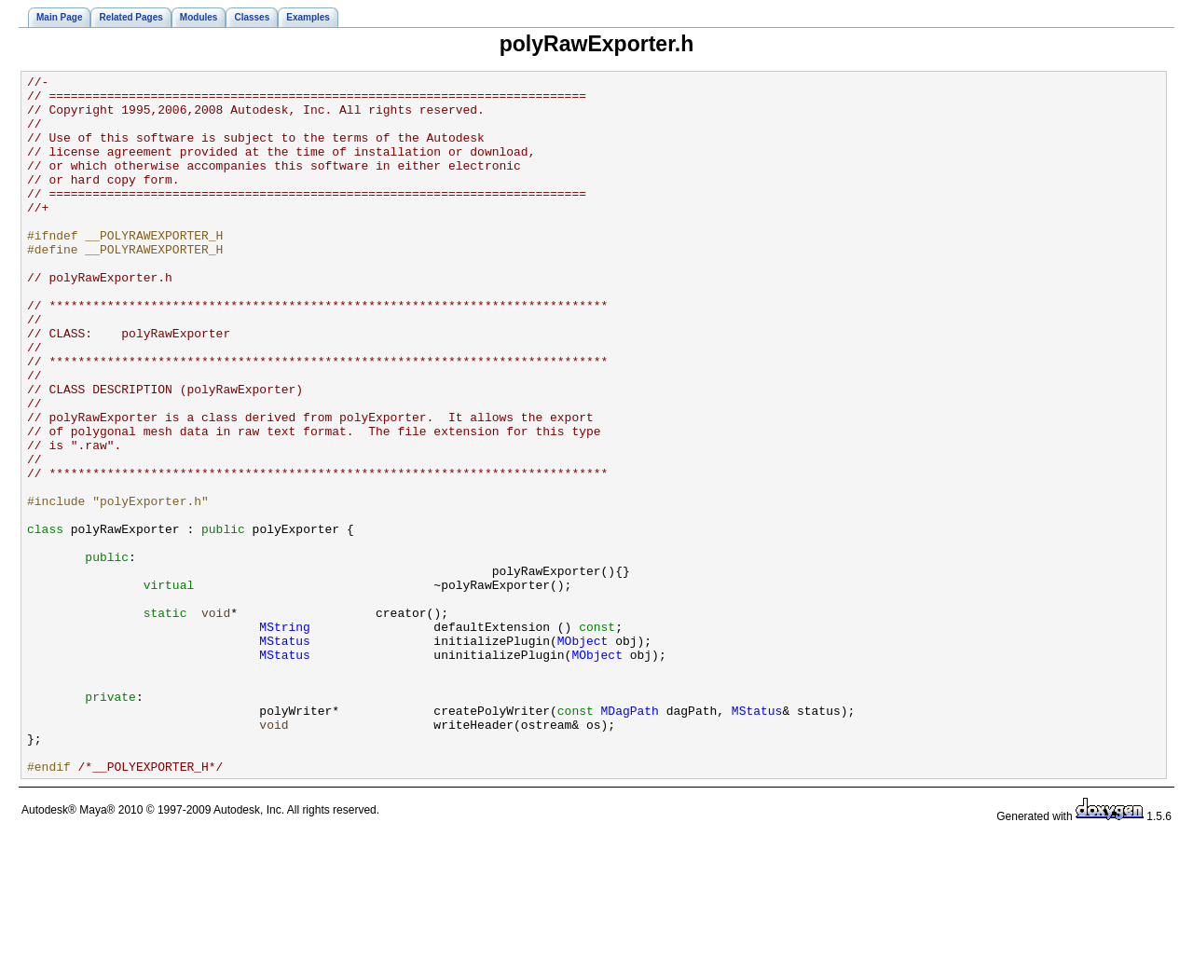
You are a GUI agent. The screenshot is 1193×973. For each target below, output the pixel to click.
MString (284, 738)
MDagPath (629, 838)
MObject (583, 755)
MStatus (284, 755)
